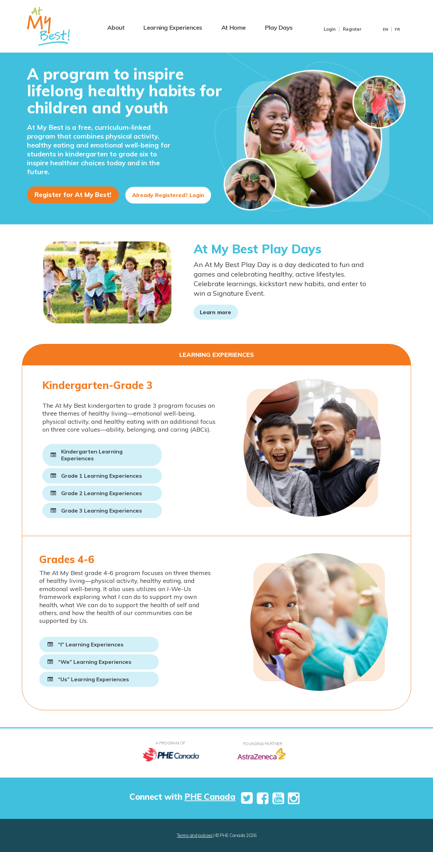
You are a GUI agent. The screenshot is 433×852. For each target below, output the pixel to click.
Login (330, 29)
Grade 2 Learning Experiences (101, 493)
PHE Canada (209, 796)
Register (352, 29)
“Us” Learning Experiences (93, 679)
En (385, 29)
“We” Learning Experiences (94, 661)
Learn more (215, 312)
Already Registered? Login (168, 195)
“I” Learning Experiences (91, 644)
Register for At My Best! (72, 195)
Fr (397, 29)
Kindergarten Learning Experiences (92, 455)
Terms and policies (195, 835)
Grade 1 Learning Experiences (101, 475)
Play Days (279, 27)
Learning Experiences (172, 27)
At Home (233, 27)
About (115, 27)
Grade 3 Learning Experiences (101, 510)
